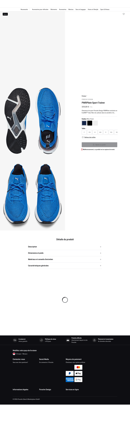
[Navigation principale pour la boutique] (65, 9)
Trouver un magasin (45, 410)
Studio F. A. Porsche (45, 400)
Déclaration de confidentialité (22, 403)
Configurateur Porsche (72, 404)
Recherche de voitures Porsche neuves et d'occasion (78, 409)
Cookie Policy (17, 410)
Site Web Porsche (71, 400)
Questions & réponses (72, 397)
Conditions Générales (19, 393)
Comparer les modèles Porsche (75, 413)
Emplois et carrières (45, 397)
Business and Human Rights (21, 417)
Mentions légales (18, 406)
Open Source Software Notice (22, 413)
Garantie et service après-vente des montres (50, 405)
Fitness (84, 96)
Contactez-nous (22, 367)
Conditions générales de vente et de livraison (24, 398)
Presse (41, 393)
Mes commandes (71, 393)
